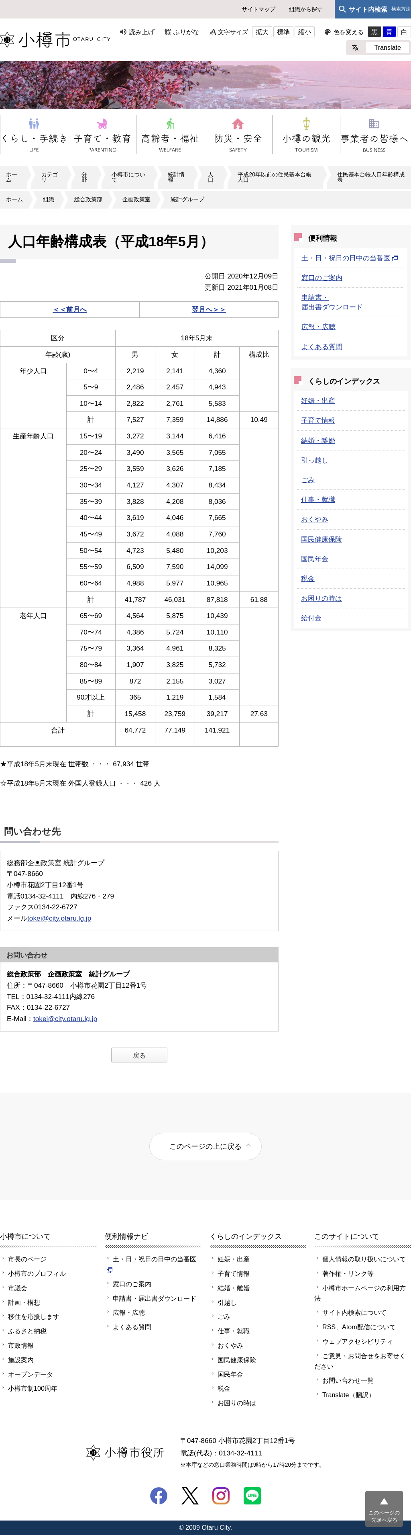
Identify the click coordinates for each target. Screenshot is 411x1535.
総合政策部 (88, 199)
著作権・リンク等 (348, 1273)
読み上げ (142, 31)
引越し (227, 1302)
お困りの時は (321, 598)
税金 (308, 579)
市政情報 (21, 1345)
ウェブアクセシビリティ (357, 1341)
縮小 (304, 31)
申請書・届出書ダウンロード (154, 1298)
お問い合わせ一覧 (348, 1380)
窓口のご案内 (321, 278)
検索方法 (401, 9)
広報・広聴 (318, 327)
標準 (283, 31)
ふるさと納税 (27, 1330)
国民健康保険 (321, 539)
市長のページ (27, 1259)
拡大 (262, 31)
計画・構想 (24, 1302)
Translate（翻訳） (348, 1394)
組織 (48, 199)
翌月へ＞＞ (209, 309)
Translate (387, 47)
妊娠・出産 (318, 401)
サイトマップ (258, 9)
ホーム (11, 177)
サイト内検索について (354, 1312)
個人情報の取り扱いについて (364, 1259)
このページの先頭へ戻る (384, 1516)
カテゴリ (49, 177)
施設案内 (21, 1359)
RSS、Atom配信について (359, 1326)
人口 (211, 177)
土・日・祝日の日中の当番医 (349, 258)
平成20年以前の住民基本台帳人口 (274, 177)
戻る (139, 1055)
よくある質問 (321, 347)
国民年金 (314, 559)
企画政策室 (136, 199)
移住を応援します (33, 1316)
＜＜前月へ (70, 309)
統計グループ (187, 199)
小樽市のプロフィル (37, 1273)
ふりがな (186, 31)
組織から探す (306, 9)
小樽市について (128, 177)
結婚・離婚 (318, 440)
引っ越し (314, 460)
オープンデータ (30, 1374)
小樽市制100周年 (32, 1388)
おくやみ (314, 519)
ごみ (308, 480)
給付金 (311, 618)
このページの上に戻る (205, 1146)
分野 (84, 177)
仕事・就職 (318, 499)
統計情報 (176, 177)
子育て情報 (318, 420)
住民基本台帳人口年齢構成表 (371, 177)
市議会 (17, 1287)
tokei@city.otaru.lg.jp (59, 918)
